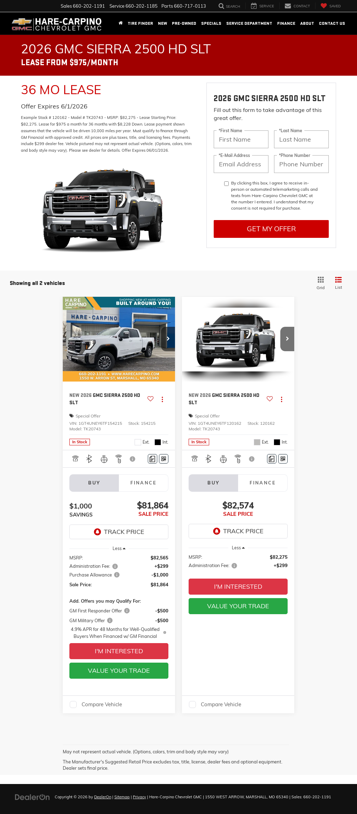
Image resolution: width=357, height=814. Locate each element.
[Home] (120, 23)
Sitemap (122, 796)
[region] (119, 596)
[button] (168, 339)
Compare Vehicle (102, 704)
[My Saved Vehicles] (330, 5)
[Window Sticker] (163, 458)
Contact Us (332, 23)
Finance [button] (286, 23)
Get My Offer (271, 228)
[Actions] (162, 399)
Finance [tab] (143, 482)
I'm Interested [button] (119, 651)
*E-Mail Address (234, 155)
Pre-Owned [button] (184, 23)
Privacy (139, 796)
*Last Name (290, 130)
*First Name (230, 130)
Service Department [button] (249, 23)
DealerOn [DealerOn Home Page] (102, 796)
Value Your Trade (119, 670)
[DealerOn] (32, 796)
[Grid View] (319, 283)
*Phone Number (294, 155)
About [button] (307, 23)
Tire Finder (140, 23)
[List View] (338, 283)
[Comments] (152, 458)
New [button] (162, 23)
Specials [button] (211, 23)
